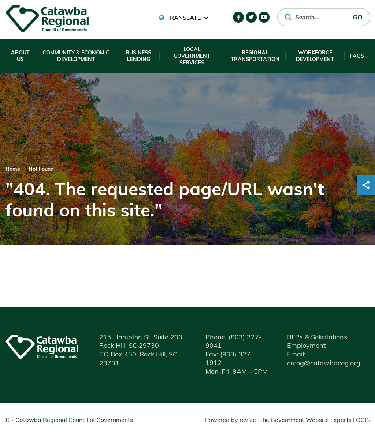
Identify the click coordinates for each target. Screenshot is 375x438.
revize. (248, 420)
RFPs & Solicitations (317, 337)
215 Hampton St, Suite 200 (140, 337)
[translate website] (183, 18)
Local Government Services (192, 56)
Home (12, 169)
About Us (20, 56)
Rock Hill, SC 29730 (129, 346)
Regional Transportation (255, 56)
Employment (306, 346)
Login (362, 420)
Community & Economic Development (75, 56)
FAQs (357, 56)
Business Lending (138, 56)
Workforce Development (315, 56)
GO (358, 17)
